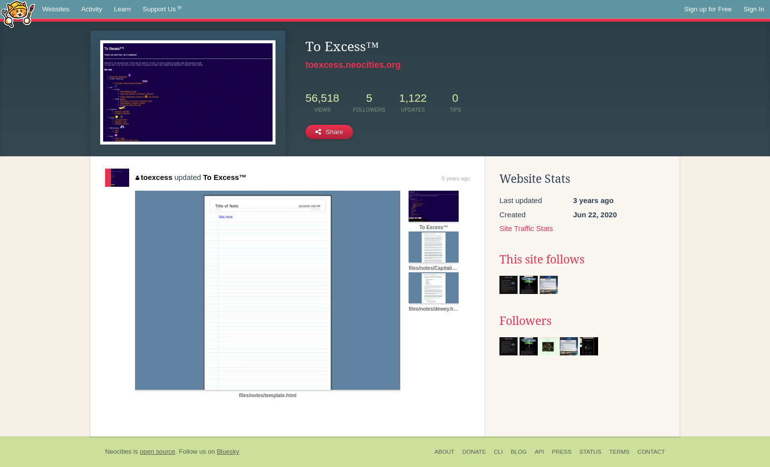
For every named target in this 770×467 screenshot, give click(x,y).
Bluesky (228, 451)
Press (562, 451)
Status (590, 451)
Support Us (162, 9)
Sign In (753, 9)
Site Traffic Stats (526, 228)
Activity (91, 9)
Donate (474, 451)
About (445, 451)
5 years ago (456, 178)
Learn (122, 9)
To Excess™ (225, 177)
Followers (525, 321)
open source (157, 451)
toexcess (154, 177)
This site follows (541, 259)
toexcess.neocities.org (353, 65)
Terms (619, 451)
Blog (519, 451)
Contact (651, 451)
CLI (498, 451)
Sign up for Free (708, 9)
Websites (55, 9)
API (539, 451)
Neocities (118, 451)
